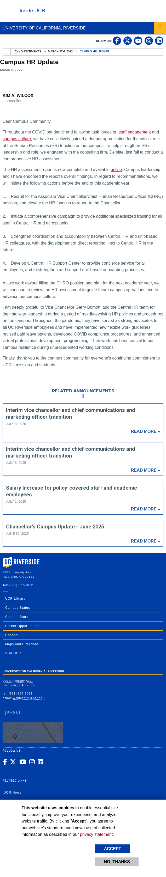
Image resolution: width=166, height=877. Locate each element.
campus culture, (17, 139)
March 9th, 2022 (60, 51)
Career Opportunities (22, 626)
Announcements (28, 51)
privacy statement (96, 834)
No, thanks (117, 862)
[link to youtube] (138, 40)
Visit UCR (13, 653)
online (116, 169)
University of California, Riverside (44, 28)
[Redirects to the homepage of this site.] (7, 51)
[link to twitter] (127, 40)
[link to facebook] (117, 40)
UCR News (12, 792)
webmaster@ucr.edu (28, 697)
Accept (112, 848)
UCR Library (15, 598)
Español (11, 635)
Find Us (33, 727)
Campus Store (16, 617)
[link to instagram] (149, 40)
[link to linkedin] (159, 40)
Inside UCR (32, 10)
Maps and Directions (22, 644)
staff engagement (135, 132)
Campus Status (17, 608)
